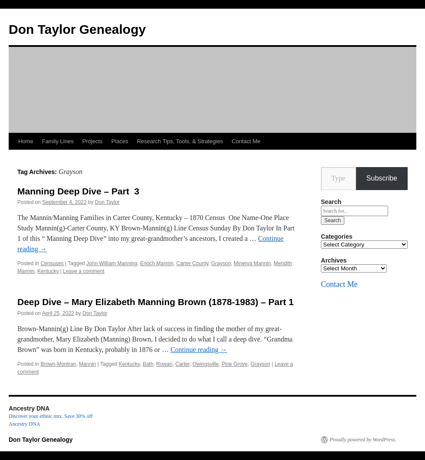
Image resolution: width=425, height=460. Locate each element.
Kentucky (48, 271)
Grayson (221, 263)
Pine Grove (235, 364)
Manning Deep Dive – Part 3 (78, 191)
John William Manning (111, 263)
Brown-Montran (58, 364)
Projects (92, 141)
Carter (182, 364)
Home (25, 141)
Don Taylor (107, 202)
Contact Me (246, 141)
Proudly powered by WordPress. (363, 440)
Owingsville (206, 364)
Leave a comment (83, 271)
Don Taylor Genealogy (77, 29)
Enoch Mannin (156, 263)
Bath (148, 364)
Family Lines (58, 141)
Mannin (87, 364)
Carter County (193, 263)
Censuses (51, 263)
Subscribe (381, 178)
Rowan (164, 364)
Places (119, 141)
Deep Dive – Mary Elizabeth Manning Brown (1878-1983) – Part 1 (155, 302)
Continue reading (198, 349)
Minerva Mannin (252, 263)
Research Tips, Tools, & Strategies (180, 141)
